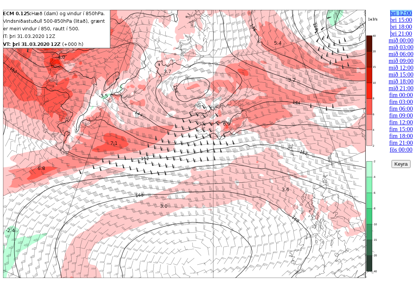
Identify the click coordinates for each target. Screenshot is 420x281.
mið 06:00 (401, 54)
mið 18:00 (401, 81)
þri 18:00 (401, 27)
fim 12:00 (401, 122)
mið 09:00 (401, 61)
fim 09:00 (401, 115)
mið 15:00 (401, 74)
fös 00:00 (401, 149)
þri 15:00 (401, 20)
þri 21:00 (401, 33)
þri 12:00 (401, 13)
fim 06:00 (401, 108)
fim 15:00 (401, 129)
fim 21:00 (401, 143)
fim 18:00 (401, 136)
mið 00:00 (401, 40)
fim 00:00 (401, 95)
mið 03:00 (401, 47)
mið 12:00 (401, 67)
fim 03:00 (401, 102)
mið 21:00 (401, 88)
